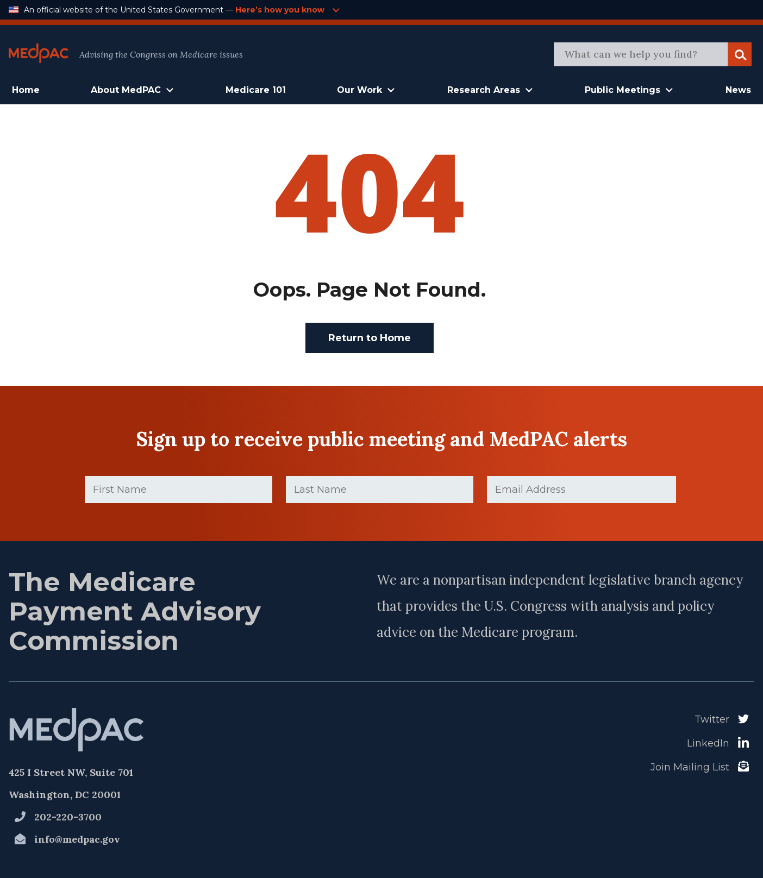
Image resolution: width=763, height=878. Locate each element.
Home (26, 90)
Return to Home (369, 338)
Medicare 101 (256, 90)
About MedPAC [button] (126, 90)
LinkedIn (708, 743)
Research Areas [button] (483, 90)
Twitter (712, 719)
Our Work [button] (359, 90)
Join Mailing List (690, 767)
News (738, 90)
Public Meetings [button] (622, 90)
